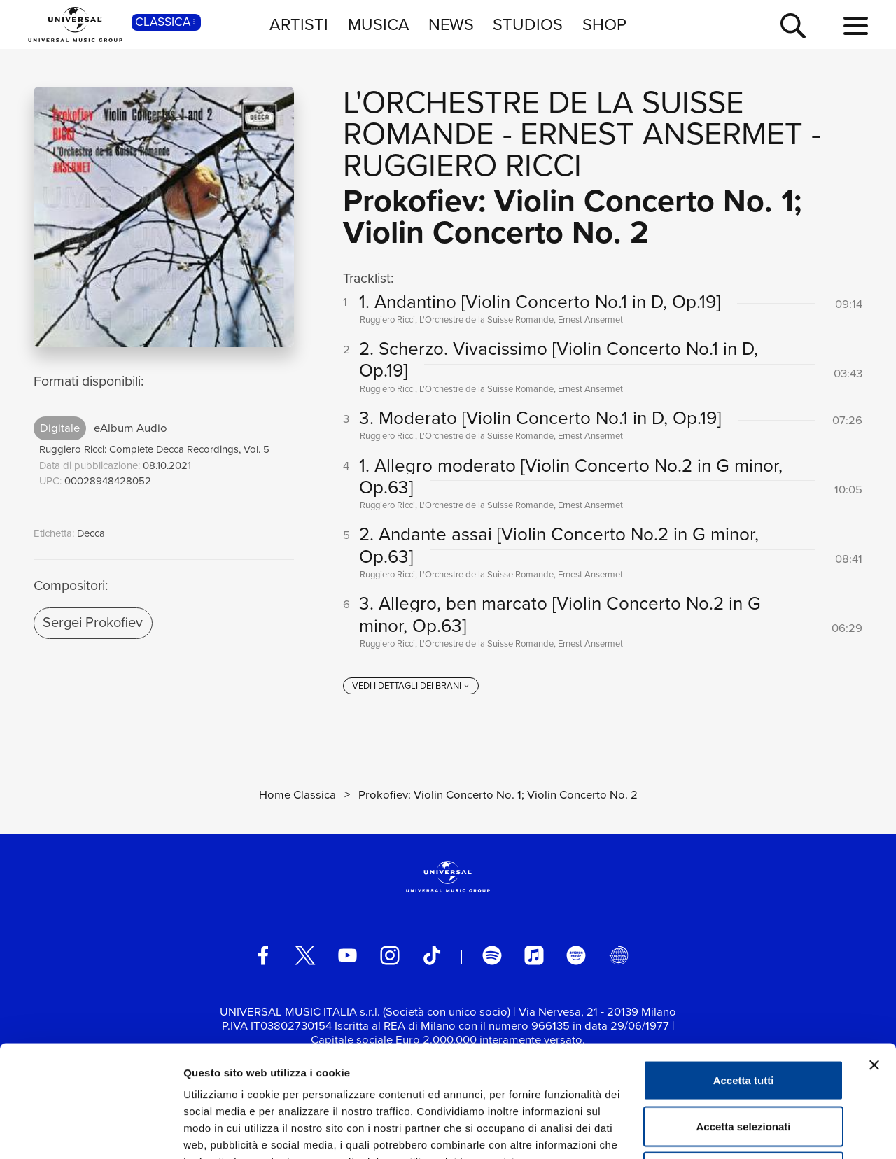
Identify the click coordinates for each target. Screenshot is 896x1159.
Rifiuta (743, 1067)
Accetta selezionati (743, 1021)
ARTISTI (299, 24)
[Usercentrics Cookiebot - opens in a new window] (90, 1131)
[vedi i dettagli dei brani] (411, 685)
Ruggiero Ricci (462, 165)
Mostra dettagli (736, 1131)
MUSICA (379, 24)
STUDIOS (528, 24)
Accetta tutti (743, 975)
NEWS (451, 24)
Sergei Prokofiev (93, 622)
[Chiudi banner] (874, 960)
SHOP (604, 24)
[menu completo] (856, 27)
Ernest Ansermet (661, 134)
